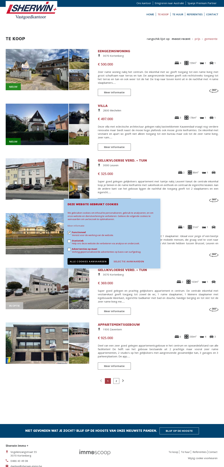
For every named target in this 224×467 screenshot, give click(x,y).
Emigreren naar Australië (169, 3)
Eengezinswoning (114, 51)
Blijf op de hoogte (179, 430)
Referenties (195, 14)
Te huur (177, 14)
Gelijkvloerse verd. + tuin (122, 160)
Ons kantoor (143, 3)
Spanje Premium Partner (202, 3)
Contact (212, 14)
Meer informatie (114, 92)
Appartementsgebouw (119, 324)
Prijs (197, 39)
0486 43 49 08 (19, 461)
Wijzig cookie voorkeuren (202, 458)
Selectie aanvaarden (129, 261)
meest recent (181, 39)
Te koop (163, 14)
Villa (103, 106)
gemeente (210, 39)
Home (150, 14)
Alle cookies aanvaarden (88, 261)
